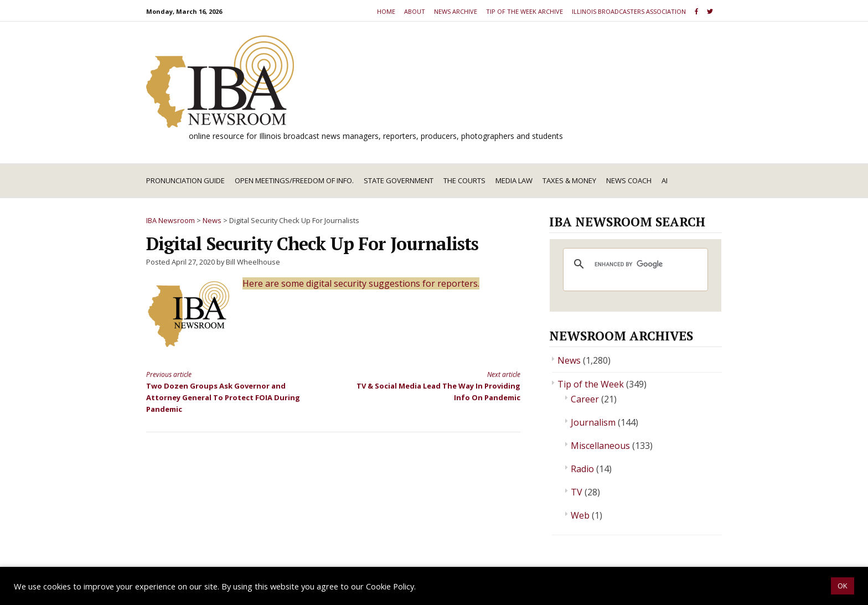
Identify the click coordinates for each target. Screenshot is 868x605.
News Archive (455, 11)
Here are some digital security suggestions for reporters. (360, 283)
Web (580, 515)
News (569, 360)
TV (576, 492)
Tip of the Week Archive (524, 11)
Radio (582, 469)
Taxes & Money (569, 180)
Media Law (514, 180)
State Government (398, 180)
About (414, 11)
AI (665, 180)
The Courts (464, 180)
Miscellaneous (600, 445)
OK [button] (843, 586)
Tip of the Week (590, 384)
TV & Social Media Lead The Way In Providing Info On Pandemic (436, 385)
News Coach (629, 180)
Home (386, 11)
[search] (634, 264)
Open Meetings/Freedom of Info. (294, 180)
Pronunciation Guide (185, 180)
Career (585, 399)
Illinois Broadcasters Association (629, 11)
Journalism (593, 422)
